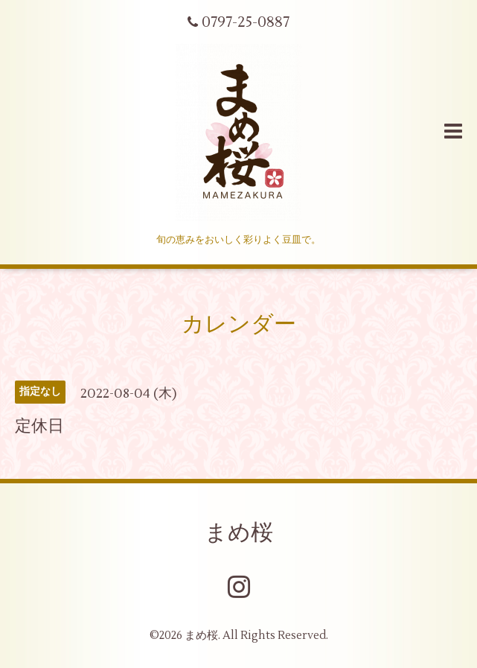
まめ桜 (239, 532)
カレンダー (239, 324)
